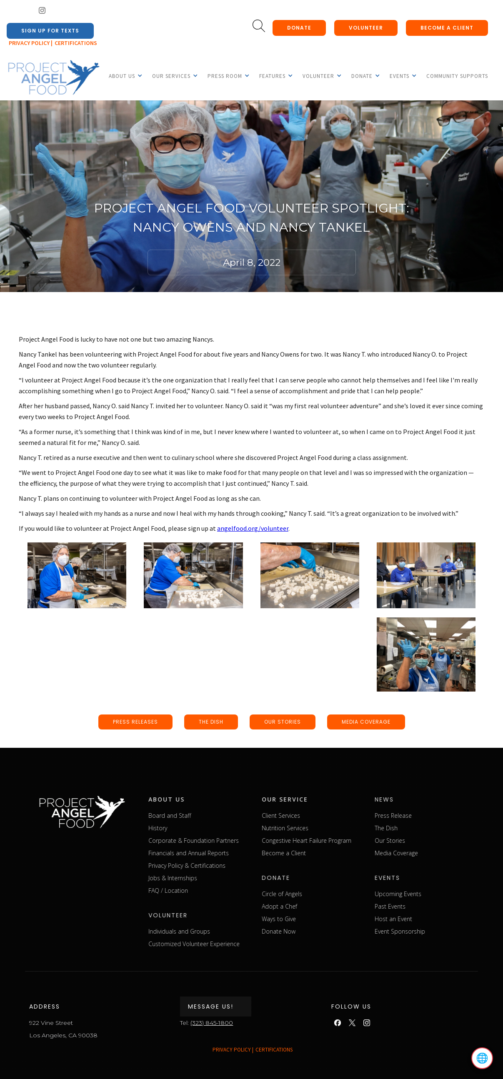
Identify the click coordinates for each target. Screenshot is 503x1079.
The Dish (416, 828)
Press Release (424, 815)
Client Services (311, 815)
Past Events (420, 906)
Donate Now (309, 931)
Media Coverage (427, 853)
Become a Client (314, 853)
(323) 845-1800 (211, 1023)
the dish (211, 721)
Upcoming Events (428, 894)
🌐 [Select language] (482, 1058)
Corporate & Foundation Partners (224, 840)
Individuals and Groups (209, 931)
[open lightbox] (77, 575)
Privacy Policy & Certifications (217, 865)
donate (299, 27)
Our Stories (420, 840)
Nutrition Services (315, 828)
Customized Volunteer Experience (224, 944)
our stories (282, 721)
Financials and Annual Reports (219, 853)
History (188, 828)
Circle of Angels (312, 894)
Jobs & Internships (203, 878)
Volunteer (366, 27)
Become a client (446, 27)
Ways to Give (309, 919)
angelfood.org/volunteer (252, 528)
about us (197, 799)
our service (315, 799)
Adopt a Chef (310, 906)
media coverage (366, 721)
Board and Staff (200, 815)
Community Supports (457, 76)
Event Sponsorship (430, 931)
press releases (135, 721)
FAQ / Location (198, 890)
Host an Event (424, 919)
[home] (53, 78)
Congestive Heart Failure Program (337, 840)
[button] (122, 76)
